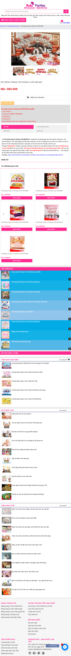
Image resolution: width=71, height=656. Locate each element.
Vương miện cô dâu (8, 642)
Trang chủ (3, 26)
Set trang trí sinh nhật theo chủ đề (40, 606)
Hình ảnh (6, 131)
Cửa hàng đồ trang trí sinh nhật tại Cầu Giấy (26, 292)
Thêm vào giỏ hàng (35, 97)
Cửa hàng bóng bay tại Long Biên (22, 312)
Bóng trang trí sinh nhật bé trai (11, 606)
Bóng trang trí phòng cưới (10, 614)
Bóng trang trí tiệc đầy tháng (11, 617)
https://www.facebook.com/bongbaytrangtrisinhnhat (47, 155)
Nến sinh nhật (33, 631)
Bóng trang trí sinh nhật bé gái (11, 609)
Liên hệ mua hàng (43, 126)
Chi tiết (10, 127)
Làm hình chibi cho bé (35, 609)
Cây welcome (33, 614)
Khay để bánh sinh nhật (9, 645)
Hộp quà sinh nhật (34, 626)
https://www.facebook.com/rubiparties (19, 155)
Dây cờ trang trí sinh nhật (37, 628)
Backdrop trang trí (7, 653)
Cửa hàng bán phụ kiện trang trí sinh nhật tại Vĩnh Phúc (29, 302)
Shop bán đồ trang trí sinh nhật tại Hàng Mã (26, 321)
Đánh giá (40, 131)
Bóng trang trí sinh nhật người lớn (13, 612)
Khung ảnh (32, 634)
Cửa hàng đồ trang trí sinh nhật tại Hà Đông (26, 282)
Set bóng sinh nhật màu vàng (21, 341)
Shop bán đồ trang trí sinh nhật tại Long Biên (26, 272)
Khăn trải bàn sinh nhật (9, 648)
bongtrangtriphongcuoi (13, 26)
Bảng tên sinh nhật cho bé (20, 331)
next (67, 214)
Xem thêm (62, 359)
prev (4, 214)
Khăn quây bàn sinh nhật (10, 651)
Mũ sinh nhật (32, 623)
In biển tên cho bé (34, 612)
